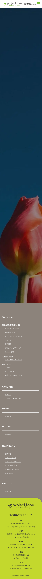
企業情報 (8, 454)
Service (7, 317)
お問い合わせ (9, 473)
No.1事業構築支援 (11, 325)
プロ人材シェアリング (13, 348)
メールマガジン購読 (12, 469)
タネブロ (8, 395)
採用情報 (8, 491)
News (6, 408)
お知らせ (8, 416)
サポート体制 (9, 352)
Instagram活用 (10, 332)
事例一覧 (8, 434)
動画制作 (8, 344)
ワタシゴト (9, 367)
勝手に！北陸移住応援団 (13, 375)
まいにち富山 (9, 371)
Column (7, 386)
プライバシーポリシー (13, 462)
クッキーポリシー (11, 466)
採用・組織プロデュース (13, 360)
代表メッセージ (10, 458)
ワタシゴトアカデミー (13, 398)
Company (8, 446)
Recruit (7, 483)
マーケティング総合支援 (13, 336)
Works (6, 426)
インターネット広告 (12, 328)
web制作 (8, 340)
